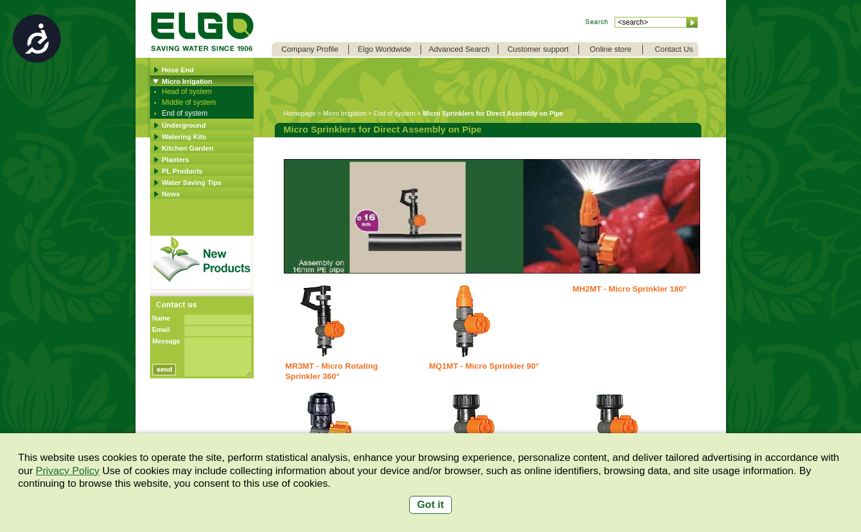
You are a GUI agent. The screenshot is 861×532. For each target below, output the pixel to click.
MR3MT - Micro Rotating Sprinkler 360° (332, 371)
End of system (185, 113)
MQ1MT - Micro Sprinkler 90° (484, 366)
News (171, 194)
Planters (175, 159)
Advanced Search (459, 49)
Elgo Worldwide (385, 49)
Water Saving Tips (192, 182)
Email (161, 329)
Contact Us (674, 49)
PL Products (182, 171)
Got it (430, 504)
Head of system (187, 91)
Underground (184, 125)
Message (166, 341)
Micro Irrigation (187, 81)
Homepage (300, 113)
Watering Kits (184, 136)
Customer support (538, 49)
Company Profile (310, 49)
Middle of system (189, 102)
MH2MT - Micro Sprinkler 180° (629, 288)
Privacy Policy (67, 471)
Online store (610, 49)
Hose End (178, 70)
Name (161, 318)
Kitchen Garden (188, 148)
